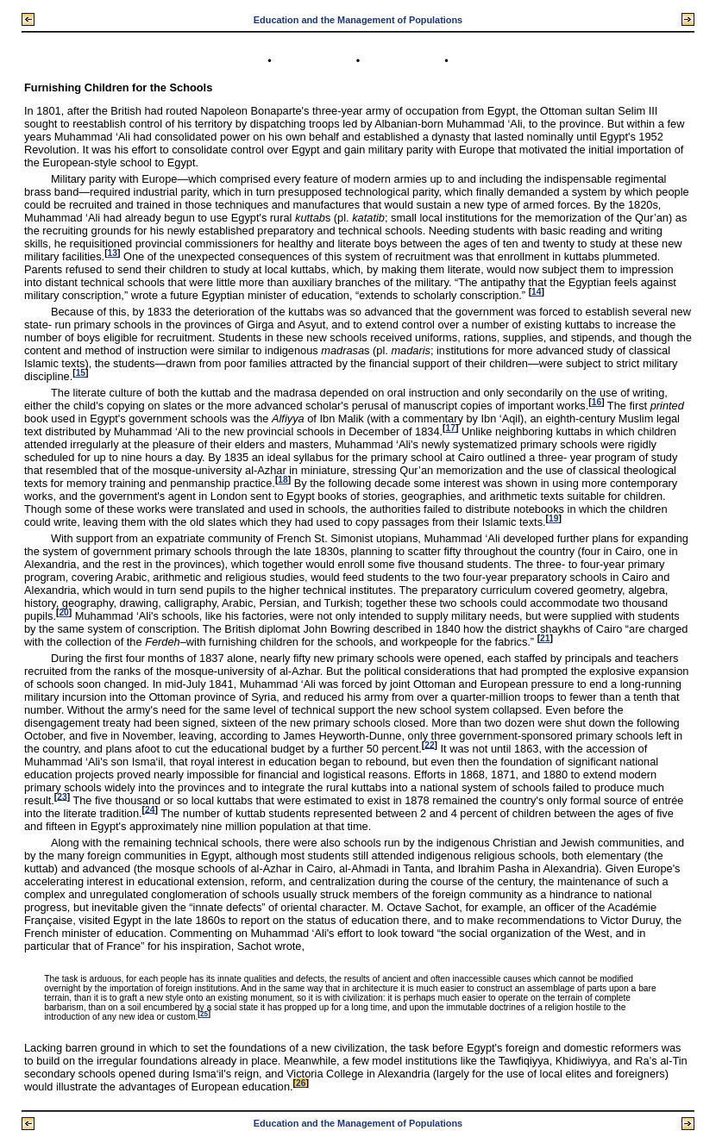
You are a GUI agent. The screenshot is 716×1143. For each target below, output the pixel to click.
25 (204, 1014)
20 (63, 612)
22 (429, 744)
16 (596, 402)
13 (112, 253)
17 (450, 428)
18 (282, 479)
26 (300, 1083)
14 (536, 292)
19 (553, 518)
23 (61, 796)
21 (545, 638)
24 (149, 809)
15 (80, 373)
